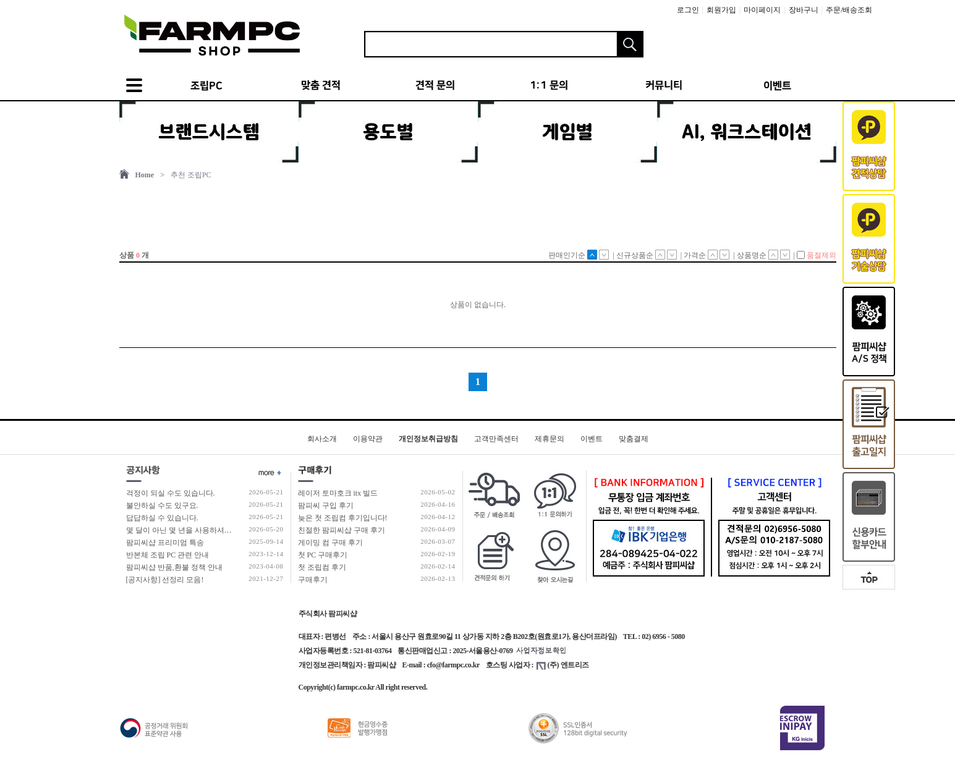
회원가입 (721, 10)
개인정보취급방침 (428, 438)
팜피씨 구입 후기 (326, 505)
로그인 (688, 10)
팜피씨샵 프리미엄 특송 (165, 542)
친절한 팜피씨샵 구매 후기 (341, 530)
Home (145, 175)
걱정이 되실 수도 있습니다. (170, 493)
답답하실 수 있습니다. (162, 518)
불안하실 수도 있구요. (162, 505)
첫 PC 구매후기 (323, 555)
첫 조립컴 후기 (322, 567)
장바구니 (803, 10)
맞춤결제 (633, 438)
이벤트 (591, 438)
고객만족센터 (496, 438)
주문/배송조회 (849, 10)
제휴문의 (549, 438)
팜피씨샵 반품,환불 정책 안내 (174, 567)
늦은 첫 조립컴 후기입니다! (343, 518)
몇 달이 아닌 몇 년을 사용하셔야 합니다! (192, 530)
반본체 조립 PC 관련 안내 (168, 555)
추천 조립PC (191, 175)
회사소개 (322, 438)
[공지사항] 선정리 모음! (165, 579)
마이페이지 (762, 10)
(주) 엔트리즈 (563, 665)
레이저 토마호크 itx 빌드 (338, 493)
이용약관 (368, 438)
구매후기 (313, 579)
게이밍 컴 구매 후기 (330, 542)
